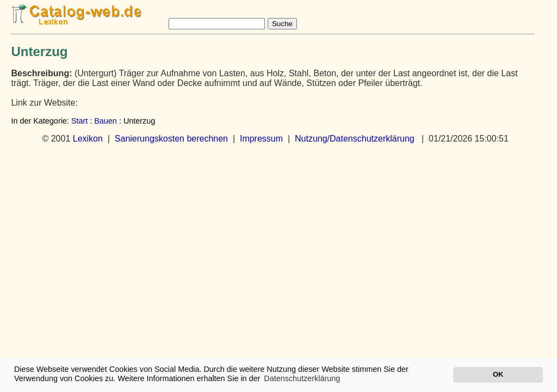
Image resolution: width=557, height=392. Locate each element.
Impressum (261, 138)
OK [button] (498, 374)
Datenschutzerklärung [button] (302, 378)
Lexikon (88, 138)
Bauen (105, 121)
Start (79, 121)
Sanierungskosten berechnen (171, 138)
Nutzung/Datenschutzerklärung (354, 138)
